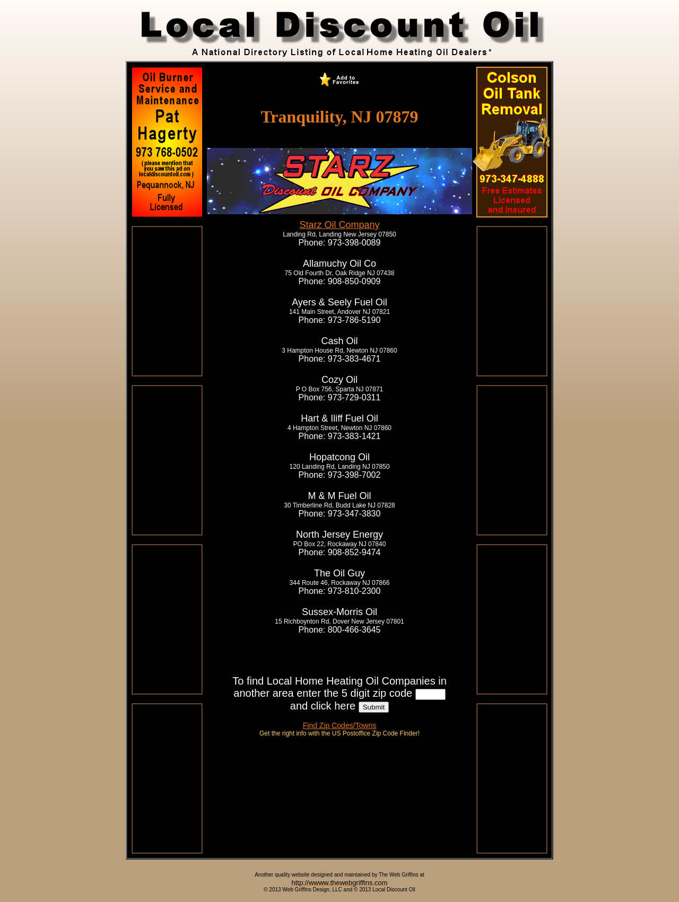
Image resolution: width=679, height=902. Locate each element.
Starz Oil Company (339, 225)
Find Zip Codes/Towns (340, 725)
